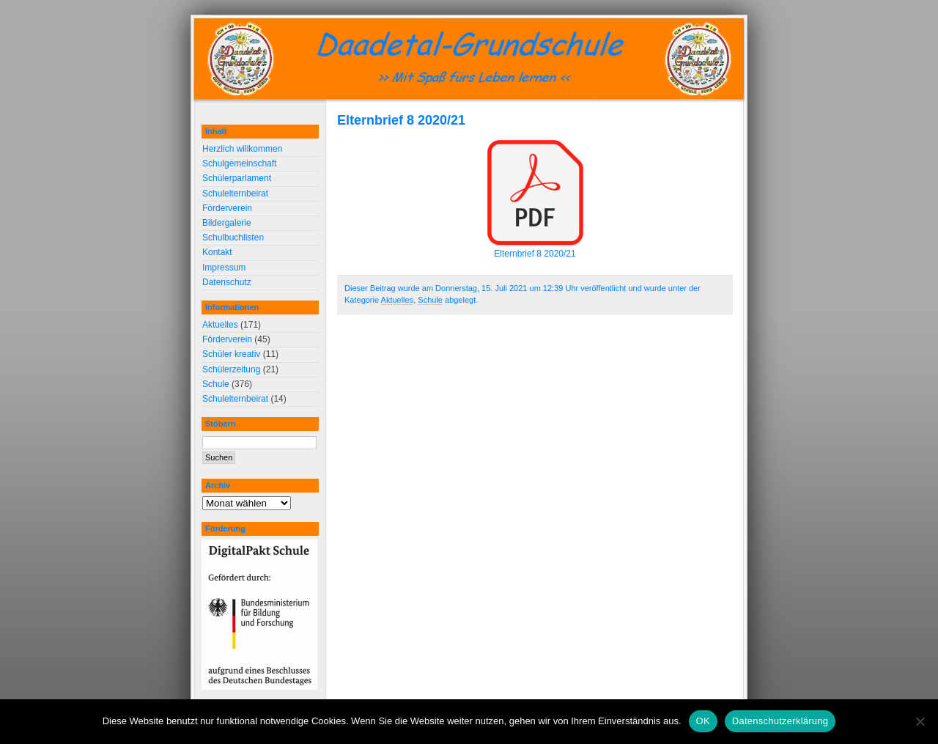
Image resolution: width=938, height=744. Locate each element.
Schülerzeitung (231, 369)
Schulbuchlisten (233, 237)
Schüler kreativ (231, 354)
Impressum (223, 267)
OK (703, 720)
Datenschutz (226, 282)
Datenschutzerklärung (780, 720)
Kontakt (217, 252)
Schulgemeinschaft (239, 163)
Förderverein (227, 208)
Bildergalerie (226, 223)
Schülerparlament (236, 178)
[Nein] (919, 721)
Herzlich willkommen (242, 149)
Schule (430, 299)
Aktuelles (397, 299)
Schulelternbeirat (235, 193)
